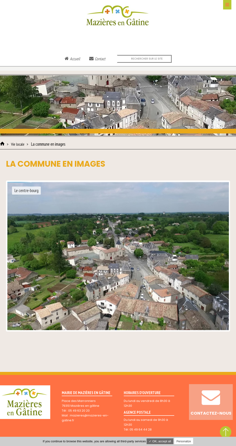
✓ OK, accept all (160, 441)
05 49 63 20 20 (79, 410)
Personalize (184, 441)
